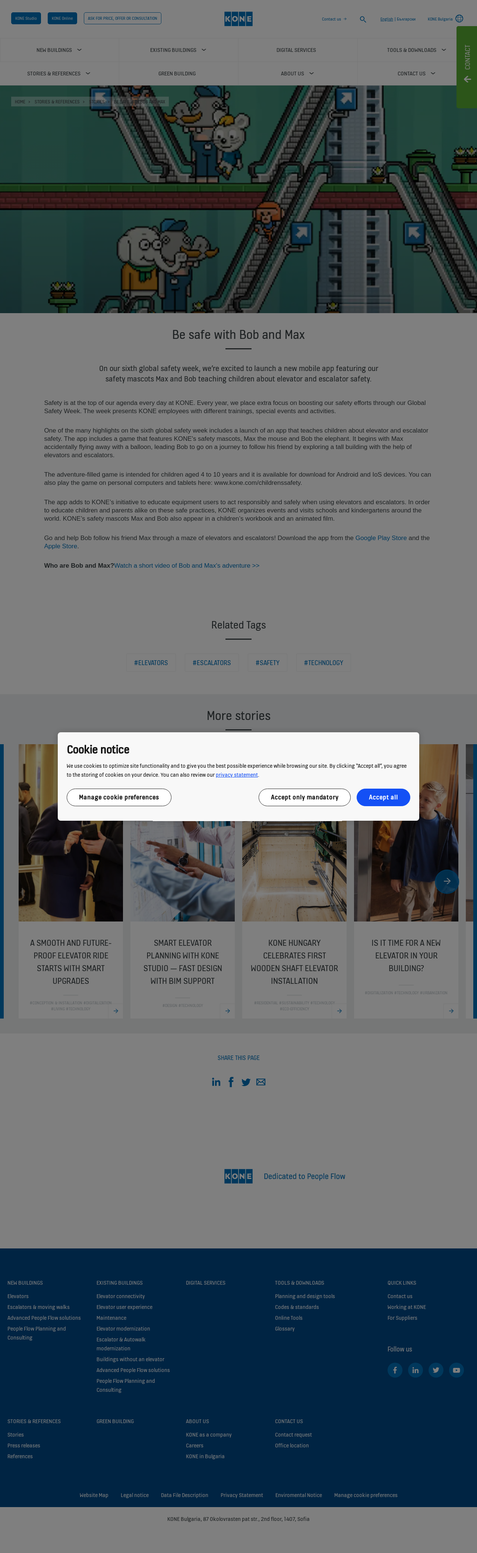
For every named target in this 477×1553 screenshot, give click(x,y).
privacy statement (237, 774)
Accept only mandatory (304, 797)
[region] (238, 776)
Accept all (383, 797)
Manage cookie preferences (119, 797)
